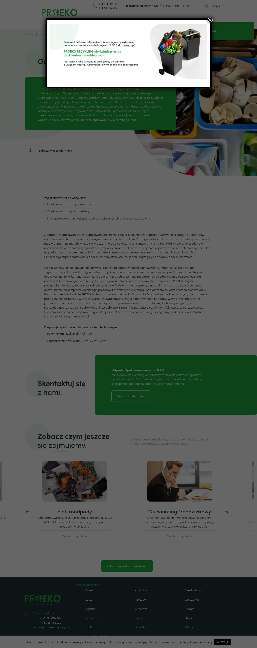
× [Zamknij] (210, 20)
